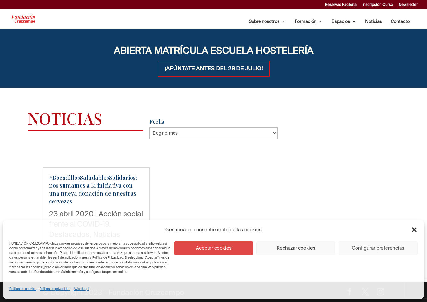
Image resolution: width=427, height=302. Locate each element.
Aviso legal (81, 289)
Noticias (373, 21)
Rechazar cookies (296, 248)
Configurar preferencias (378, 248)
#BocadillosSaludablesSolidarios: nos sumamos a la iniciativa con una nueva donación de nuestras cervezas (93, 189)
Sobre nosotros (264, 21)
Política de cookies (22, 289)
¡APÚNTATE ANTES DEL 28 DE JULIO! (214, 68)
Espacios (341, 21)
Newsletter (408, 5)
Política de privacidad (55, 289)
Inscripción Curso (377, 5)
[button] (414, 229)
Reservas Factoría (341, 5)
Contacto (400, 21)
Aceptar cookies (214, 248)
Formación (305, 21)
